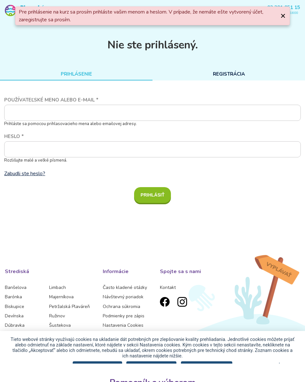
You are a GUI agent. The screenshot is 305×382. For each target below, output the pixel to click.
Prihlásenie (76, 74)
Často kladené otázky (125, 287)
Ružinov (57, 316)
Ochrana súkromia (121, 306)
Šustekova (60, 325)
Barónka (13, 297)
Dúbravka (15, 325)
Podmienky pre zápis (123, 316)
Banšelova (15, 287)
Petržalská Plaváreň (69, 306)
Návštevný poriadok (123, 297)
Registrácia (229, 74)
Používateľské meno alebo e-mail (51, 100)
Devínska (14, 316)
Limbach (57, 287)
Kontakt (168, 287)
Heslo (14, 136)
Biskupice (14, 306)
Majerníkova (61, 297)
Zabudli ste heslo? (24, 173)
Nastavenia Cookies (123, 325)
